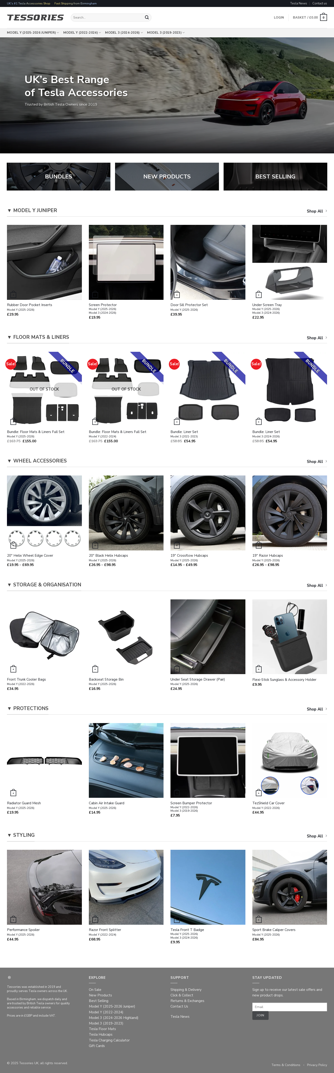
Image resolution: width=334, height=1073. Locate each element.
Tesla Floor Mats (102, 1029)
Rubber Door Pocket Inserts (29, 307)
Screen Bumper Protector (191, 807)
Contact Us (179, 1006)
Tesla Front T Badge (187, 934)
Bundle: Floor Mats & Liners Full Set (35, 434)
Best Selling (98, 1001)
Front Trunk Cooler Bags (26, 681)
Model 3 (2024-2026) (124, 32)
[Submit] (147, 17)
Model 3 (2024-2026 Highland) (113, 1017)
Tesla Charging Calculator (109, 1040)
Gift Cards (97, 1046)
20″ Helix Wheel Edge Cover (30, 557)
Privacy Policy (317, 1065)
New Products (100, 995)
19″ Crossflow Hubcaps (189, 557)
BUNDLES (58, 177)
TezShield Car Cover (268, 805)
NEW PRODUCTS (167, 177)
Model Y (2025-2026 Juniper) (33, 32)
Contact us (319, 3)
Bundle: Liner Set (184, 434)
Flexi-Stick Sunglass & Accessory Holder (284, 680)
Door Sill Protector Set (189, 307)
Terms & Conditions (285, 1065)
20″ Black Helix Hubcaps (108, 557)
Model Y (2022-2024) (82, 32)
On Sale (95, 989)
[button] (310, 17)
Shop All (317, 211)
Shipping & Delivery (186, 989)
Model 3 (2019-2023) (166, 32)
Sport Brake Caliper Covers (273, 932)
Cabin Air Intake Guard (106, 805)
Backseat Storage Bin (106, 681)
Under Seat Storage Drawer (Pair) (197, 681)
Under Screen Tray (267, 309)
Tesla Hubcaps (100, 1034)
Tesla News (298, 3)
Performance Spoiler (23, 932)
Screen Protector (103, 309)
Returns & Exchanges (187, 1001)
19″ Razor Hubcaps (267, 557)
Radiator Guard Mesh (24, 805)
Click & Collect (181, 995)
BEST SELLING (275, 177)
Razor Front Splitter (105, 932)
